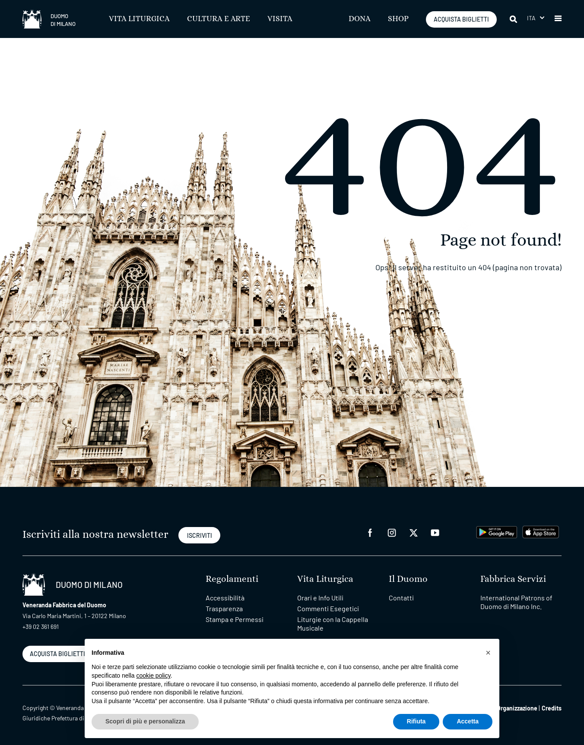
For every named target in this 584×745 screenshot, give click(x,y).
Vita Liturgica (139, 19)
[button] (558, 19)
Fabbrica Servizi (513, 579)
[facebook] (370, 532)
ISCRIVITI (199, 535)
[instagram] (391, 532)
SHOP (398, 19)
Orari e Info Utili (320, 597)
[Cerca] (514, 19)
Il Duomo (408, 579)
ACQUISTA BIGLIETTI (461, 19)
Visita (279, 19)
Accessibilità (225, 597)
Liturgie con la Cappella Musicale (332, 623)
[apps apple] (541, 531)
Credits (552, 708)
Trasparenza (224, 608)
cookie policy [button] (153, 675)
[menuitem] (536, 18)
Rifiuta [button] (416, 721)
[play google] (497, 531)
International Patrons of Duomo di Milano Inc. (516, 601)
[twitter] (413, 532)
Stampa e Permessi (234, 619)
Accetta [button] (468, 721)
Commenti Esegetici (328, 608)
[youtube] (435, 532)
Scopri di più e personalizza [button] (145, 721)
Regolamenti (232, 579)
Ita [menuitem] (531, 18)
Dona (360, 19)
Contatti (401, 597)
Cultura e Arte (218, 19)
